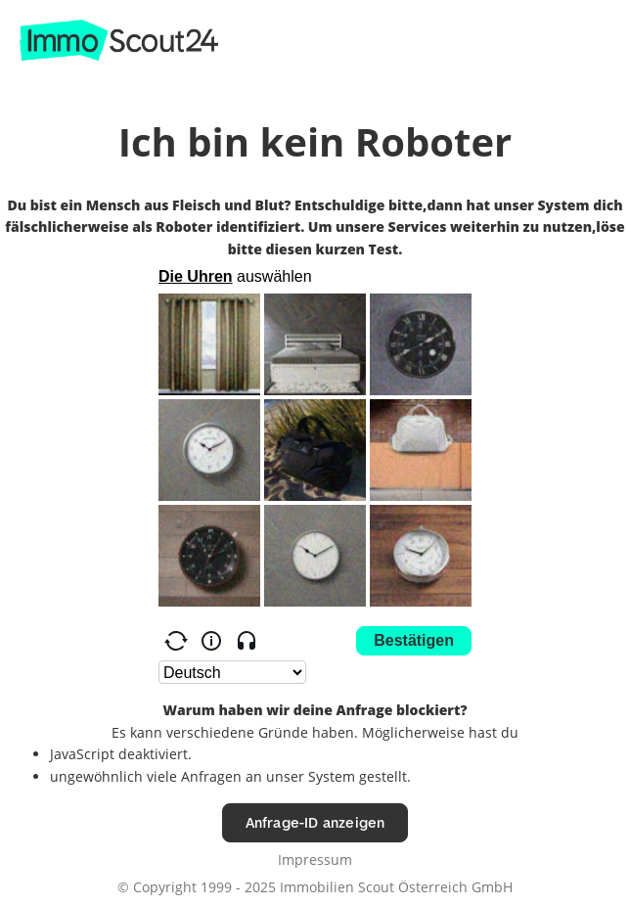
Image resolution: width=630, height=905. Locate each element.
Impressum (315, 859)
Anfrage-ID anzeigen (315, 822)
